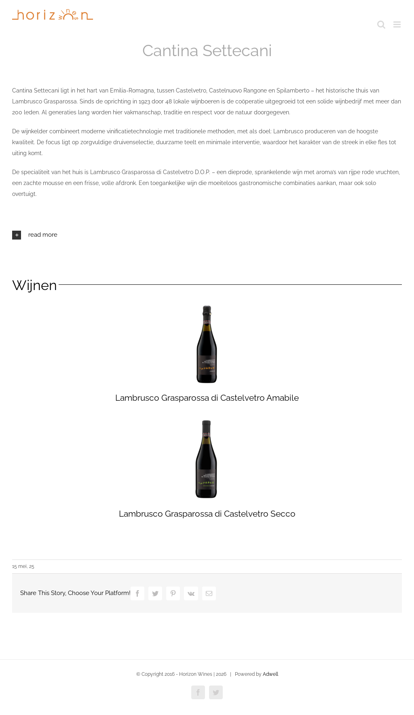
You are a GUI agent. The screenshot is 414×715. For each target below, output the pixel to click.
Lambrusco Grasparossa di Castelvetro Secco (207, 514)
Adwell (270, 674)
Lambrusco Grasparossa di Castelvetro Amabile (207, 398)
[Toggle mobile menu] (397, 24)
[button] (207, 235)
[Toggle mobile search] (381, 24)
